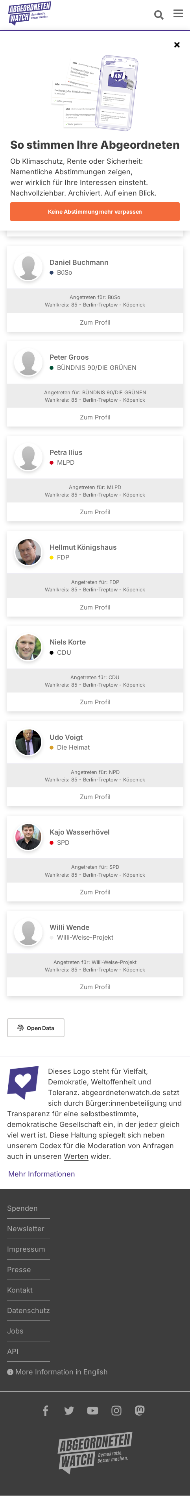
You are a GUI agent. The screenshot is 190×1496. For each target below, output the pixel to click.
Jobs (15, 1331)
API (12, 1351)
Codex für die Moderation (82, 1145)
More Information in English (57, 1372)
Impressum (26, 1249)
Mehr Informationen (41, 1174)
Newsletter (25, 1229)
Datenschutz (28, 1310)
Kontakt (20, 1290)
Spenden (22, 1208)
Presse (19, 1269)
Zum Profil (95, 322)
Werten (76, 1156)
